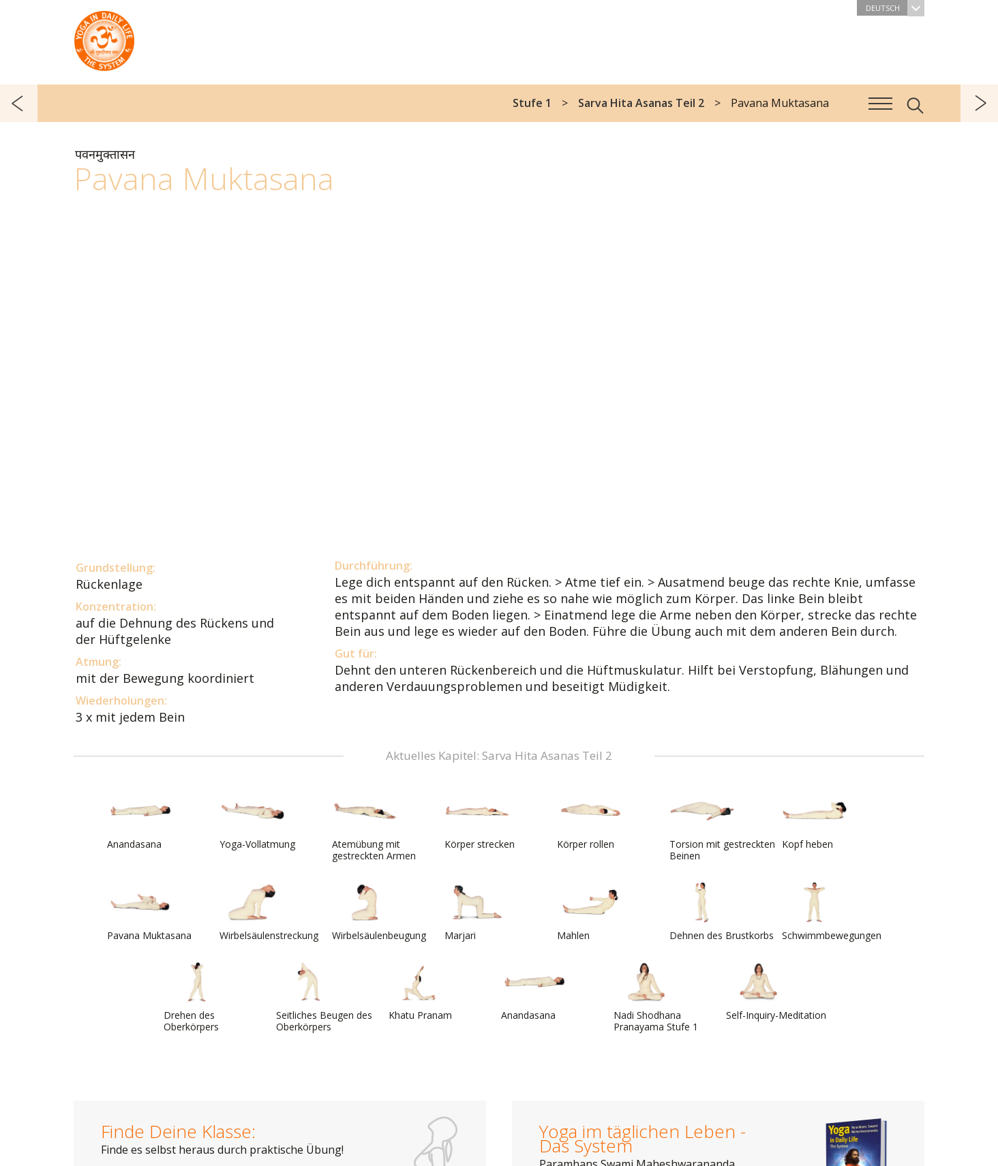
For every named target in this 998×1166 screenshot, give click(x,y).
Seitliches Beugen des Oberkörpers (324, 997)
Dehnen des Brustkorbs (721, 912)
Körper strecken (479, 820)
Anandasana (139, 820)
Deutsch (895, 8)
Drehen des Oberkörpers (196, 997)
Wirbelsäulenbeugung (379, 912)
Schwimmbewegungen (831, 912)
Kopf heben (814, 820)
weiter (979, 103)
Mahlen (589, 912)
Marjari (477, 912)
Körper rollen (589, 820)
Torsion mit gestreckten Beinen (722, 826)
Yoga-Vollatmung (257, 820)
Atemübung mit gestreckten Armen (374, 826)
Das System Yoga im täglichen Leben (104, 37)
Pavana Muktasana (149, 912)
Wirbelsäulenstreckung (269, 912)
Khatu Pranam (421, 992)
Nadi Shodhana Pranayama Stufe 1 (656, 997)
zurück (18, 103)
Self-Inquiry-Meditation (776, 992)
